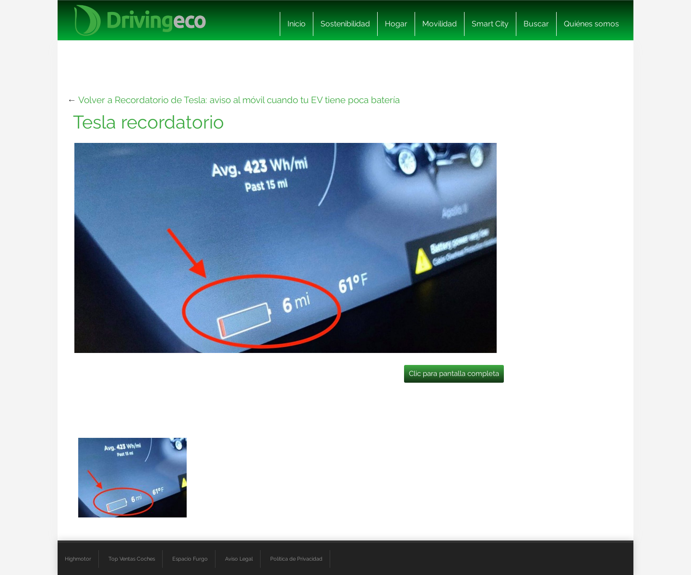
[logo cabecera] (140, 20)
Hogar (396, 23)
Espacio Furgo (190, 558)
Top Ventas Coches (131, 558)
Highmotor (78, 558)
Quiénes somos (591, 23)
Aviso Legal (239, 558)
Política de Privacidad (296, 558)
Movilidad (439, 23)
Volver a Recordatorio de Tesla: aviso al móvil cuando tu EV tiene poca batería (239, 99)
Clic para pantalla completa (454, 373)
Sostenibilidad (345, 23)
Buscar (536, 23)
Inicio (296, 23)
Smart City (490, 23)
